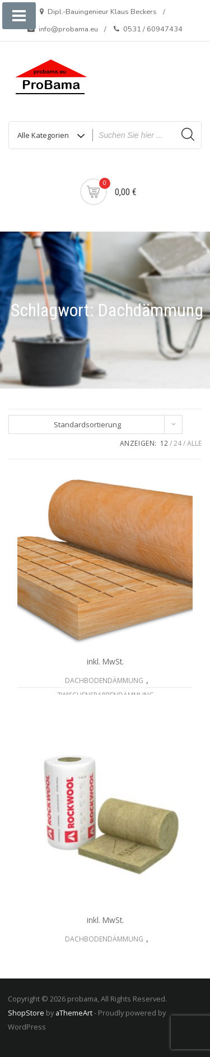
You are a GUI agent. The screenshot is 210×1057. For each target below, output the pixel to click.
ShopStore (26, 1013)
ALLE (194, 443)
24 (177, 443)
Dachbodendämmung (104, 680)
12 (164, 443)
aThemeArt (73, 1013)
